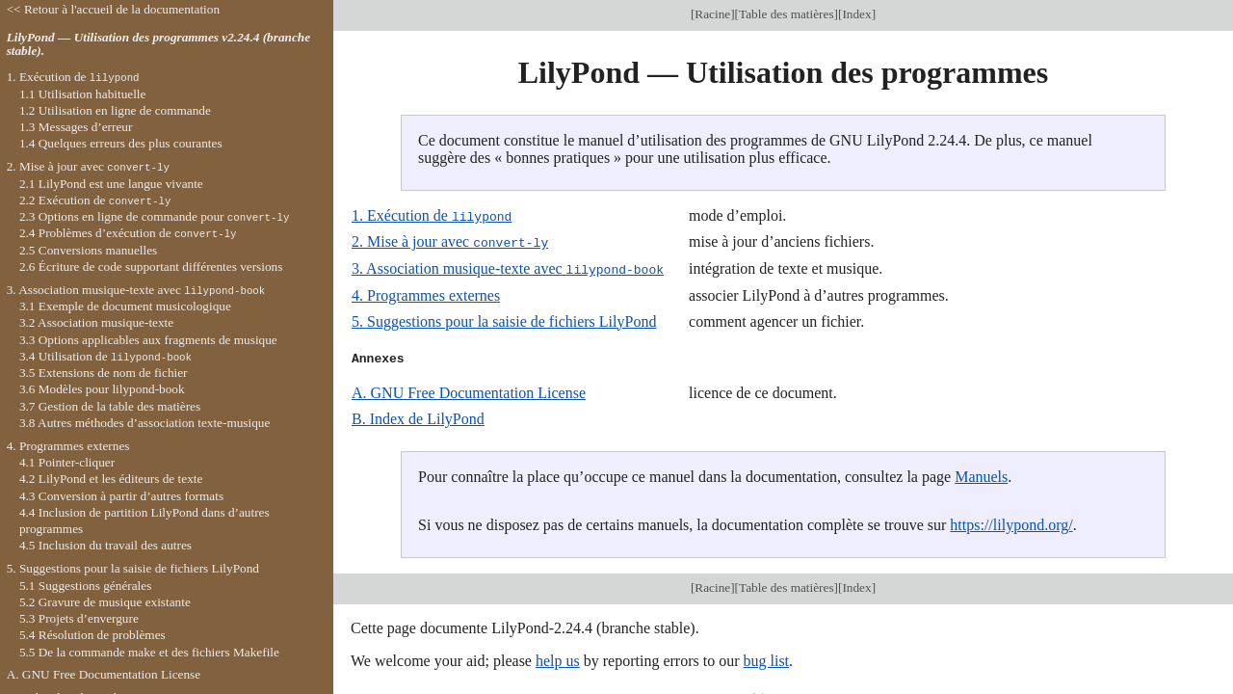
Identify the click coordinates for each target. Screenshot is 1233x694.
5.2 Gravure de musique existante (105, 602)
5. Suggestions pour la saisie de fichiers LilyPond (504, 319)
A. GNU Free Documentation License (469, 391)
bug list (766, 659)
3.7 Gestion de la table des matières (109, 406)
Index (856, 14)
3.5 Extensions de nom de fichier (103, 372)
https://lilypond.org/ (1011, 523)
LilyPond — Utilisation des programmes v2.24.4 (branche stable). (158, 44)
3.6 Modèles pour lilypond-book (102, 389)
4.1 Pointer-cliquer (67, 462)
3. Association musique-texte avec (508, 267)
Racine (712, 14)
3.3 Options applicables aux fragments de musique (148, 340)
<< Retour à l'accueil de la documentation (113, 9)
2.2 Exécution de (95, 200)
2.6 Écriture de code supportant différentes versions (150, 266)
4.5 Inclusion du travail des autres (105, 545)
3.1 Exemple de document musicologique (125, 306)
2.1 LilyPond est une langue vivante (111, 183)
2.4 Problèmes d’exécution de (128, 233)
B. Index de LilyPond (418, 417)
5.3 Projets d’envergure (79, 618)
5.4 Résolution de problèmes (92, 634)
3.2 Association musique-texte (96, 322)
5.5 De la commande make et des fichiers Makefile (149, 652)
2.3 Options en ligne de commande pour (154, 216)
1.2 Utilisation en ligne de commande (115, 110)
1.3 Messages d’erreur (76, 127)
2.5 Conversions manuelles (88, 250)
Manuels (981, 475)
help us (558, 659)
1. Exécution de (432, 215)
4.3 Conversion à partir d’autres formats (121, 496)
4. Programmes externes (426, 293)
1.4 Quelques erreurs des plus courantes (121, 143)
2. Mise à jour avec (450, 241)
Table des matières (786, 14)
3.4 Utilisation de (105, 356)
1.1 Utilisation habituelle (82, 94)
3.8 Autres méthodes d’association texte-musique (144, 422)
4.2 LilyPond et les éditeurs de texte (110, 478)
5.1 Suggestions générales (85, 585)
